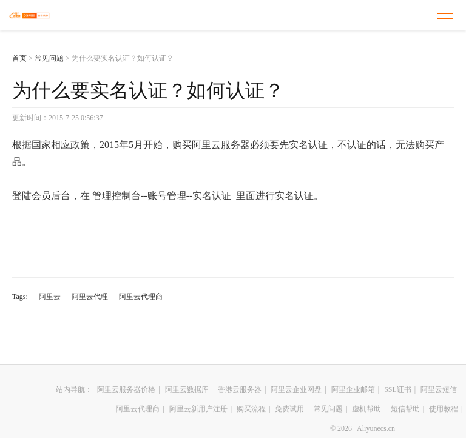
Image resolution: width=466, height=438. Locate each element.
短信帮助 (405, 409)
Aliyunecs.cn (376, 428)
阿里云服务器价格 (126, 389)
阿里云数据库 (187, 389)
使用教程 (443, 409)
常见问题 (49, 58)
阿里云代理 (90, 296)
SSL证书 (397, 389)
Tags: (20, 296)
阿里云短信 (438, 389)
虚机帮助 (366, 409)
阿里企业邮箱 (353, 389)
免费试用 (289, 409)
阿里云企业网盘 (296, 389)
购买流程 (251, 409)
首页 (19, 58)
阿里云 (50, 296)
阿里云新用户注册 (198, 409)
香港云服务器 (240, 389)
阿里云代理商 (141, 296)
